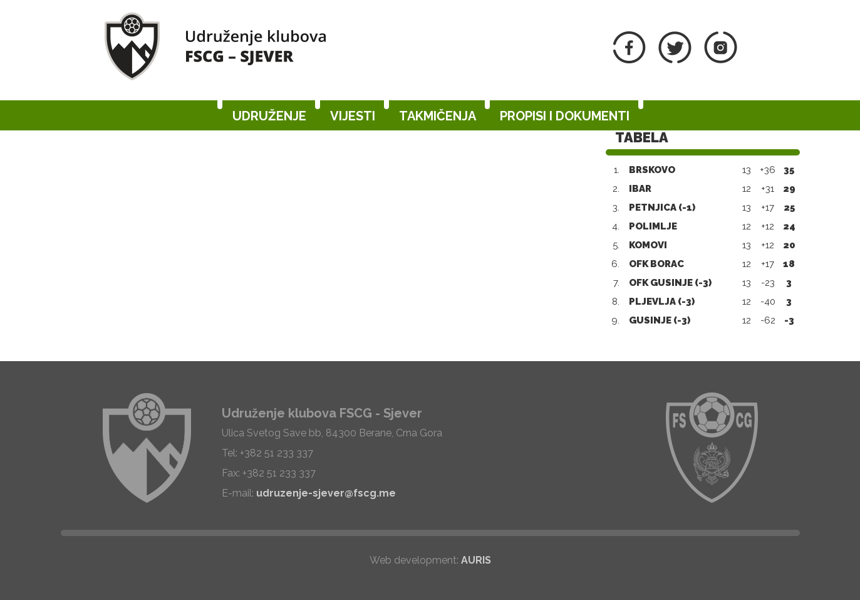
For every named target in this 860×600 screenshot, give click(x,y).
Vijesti (352, 116)
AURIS (476, 560)
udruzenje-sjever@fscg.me (326, 493)
